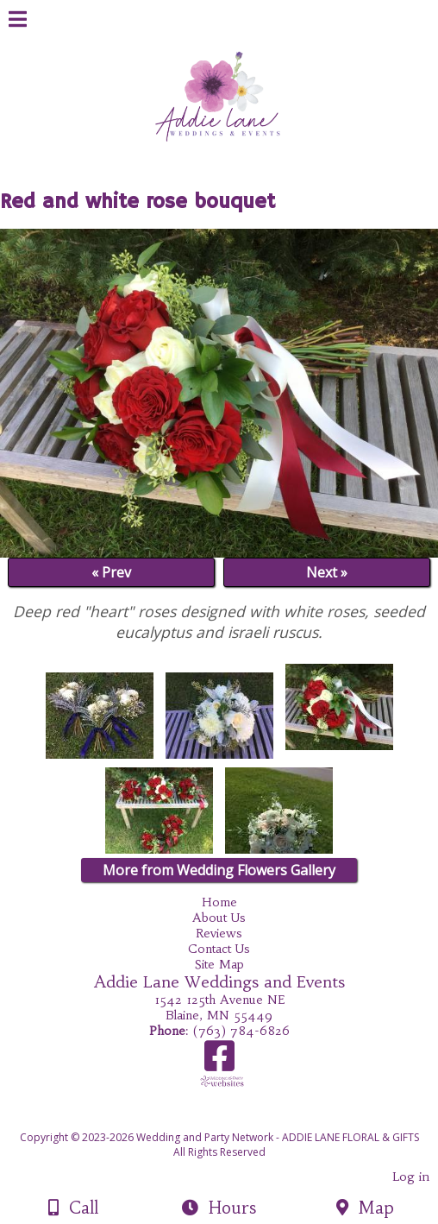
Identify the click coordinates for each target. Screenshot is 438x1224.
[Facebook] (219, 1062)
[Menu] (18, 21)
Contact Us (219, 948)
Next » (326, 572)
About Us (219, 917)
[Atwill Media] (234, 1118)
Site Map (219, 964)
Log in (410, 1176)
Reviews (219, 933)
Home (219, 902)
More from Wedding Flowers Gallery (219, 870)
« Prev (111, 572)
